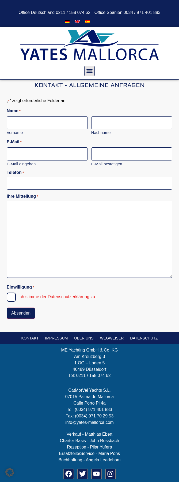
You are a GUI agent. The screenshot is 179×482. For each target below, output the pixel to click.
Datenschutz (144, 338)
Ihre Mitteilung (22, 196)
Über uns (83, 338)
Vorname (15, 132)
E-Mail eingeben (21, 164)
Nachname (101, 132)
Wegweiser (112, 338)
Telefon (15, 172)
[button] (89, 71)
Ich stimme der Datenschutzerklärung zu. (57, 296)
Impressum (56, 338)
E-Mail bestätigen (106, 164)
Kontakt (30, 338)
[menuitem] (67, 21)
